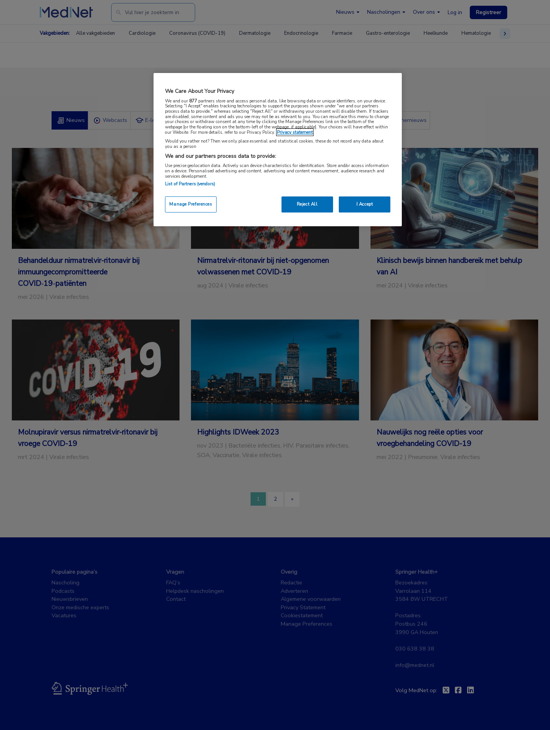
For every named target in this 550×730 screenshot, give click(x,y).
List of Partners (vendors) (190, 184)
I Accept (364, 204)
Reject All (307, 204)
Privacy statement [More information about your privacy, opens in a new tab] (295, 132)
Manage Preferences (190, 204)
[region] (278, 149)
